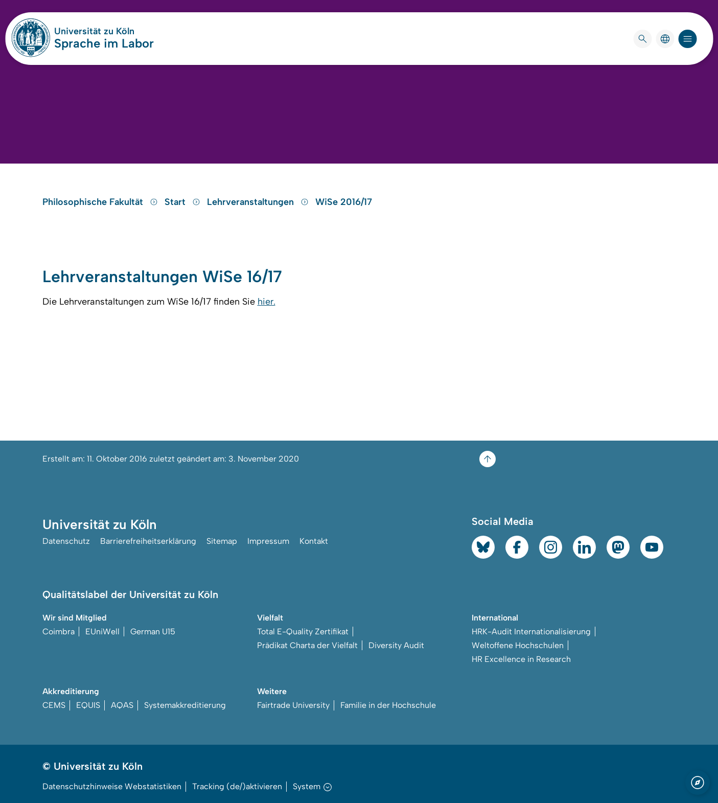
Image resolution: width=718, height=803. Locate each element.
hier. (266, 301)
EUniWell (102, 631)
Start (184, 202)
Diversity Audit (396, 645)
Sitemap (221, 541)
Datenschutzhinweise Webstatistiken (111, 786)
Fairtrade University (293, 705)
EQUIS (88, 705)
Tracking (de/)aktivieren (237, 786)
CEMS (53, 705)
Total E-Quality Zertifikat (303, 631)
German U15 (152, 631)
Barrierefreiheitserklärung (148, 541)
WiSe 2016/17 (343, 202)
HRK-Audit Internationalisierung (531, 631)
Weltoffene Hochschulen (518, 645)
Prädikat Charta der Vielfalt (307, 645)
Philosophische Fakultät (101, 202)
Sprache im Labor (104, 43)
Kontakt (313, 541)
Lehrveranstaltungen (259, 202)
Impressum (268, 541)
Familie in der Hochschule (388, 705)
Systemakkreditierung (185, 705)
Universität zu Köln (104, 31)
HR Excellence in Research (521, 659)
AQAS (122, 705)
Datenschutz (66, 541)
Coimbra (58, 631)
